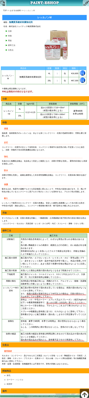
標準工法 (11, 45)
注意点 (10, 50)
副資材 (9, 384)
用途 (10, 40)
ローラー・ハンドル (15, 380)
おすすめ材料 (15, 10)
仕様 (10, 31)
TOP (5, 10)
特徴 (10, 36)
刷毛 (8, 375)
